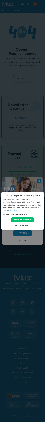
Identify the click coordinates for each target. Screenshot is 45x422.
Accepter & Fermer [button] (22, 220)
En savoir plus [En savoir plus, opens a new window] (15, 210)
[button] (22, 214)
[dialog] (22, 211)
